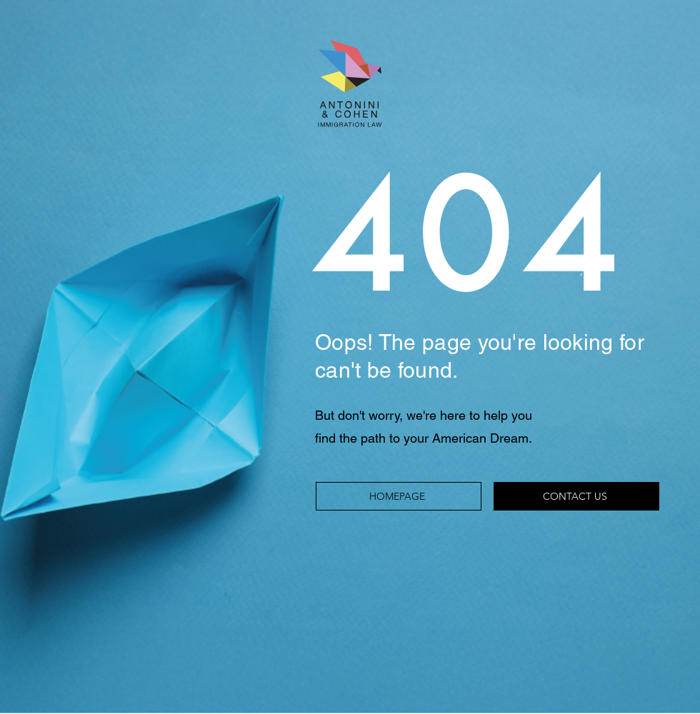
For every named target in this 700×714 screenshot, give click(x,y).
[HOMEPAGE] (398, 496)
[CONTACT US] (576, 496)
